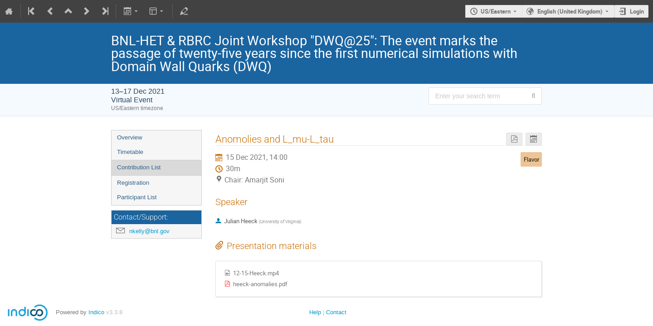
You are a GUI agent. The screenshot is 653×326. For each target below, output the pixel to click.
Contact (336, 312)
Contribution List (139, 167)
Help (315, 312)
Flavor (531, 159)
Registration (133, 182)
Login (637, 11)
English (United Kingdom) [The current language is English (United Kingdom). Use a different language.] (570, 11)
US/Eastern (496, 11)
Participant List (136, 197)
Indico (96, 312)
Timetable (130, 152)
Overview (129, 137)
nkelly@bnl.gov (149, 231)
